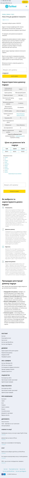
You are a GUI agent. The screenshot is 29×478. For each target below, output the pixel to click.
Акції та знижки (5, 407)
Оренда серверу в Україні (8, 369)
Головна (4, 14)
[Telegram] (5, 474)
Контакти (4, 399)
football (6, 168)
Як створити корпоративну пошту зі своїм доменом (14, 456)
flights (6, 165)
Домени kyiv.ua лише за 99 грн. (9, 438)
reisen (6, 157)
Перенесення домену (7, 352)
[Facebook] (2, 474)
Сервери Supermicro (7, 371)
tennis (6, 172)
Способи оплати (6, 411)
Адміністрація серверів (7, 382)
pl (5, 159)
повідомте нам (19, 136)
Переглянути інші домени (14, 173)
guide (6, 167)
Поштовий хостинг (6, 338)
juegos (6, 160)
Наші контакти (5, 421)
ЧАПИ (3, 401)
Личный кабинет (6, 425)
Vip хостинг (4, 340)
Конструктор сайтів (6, 378)
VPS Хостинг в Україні (7, 365)
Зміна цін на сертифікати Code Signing (11, 443)
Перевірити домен (14, 191)
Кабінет (25, 2)
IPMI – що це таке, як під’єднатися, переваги (12, 461)
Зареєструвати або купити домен (10, 350)
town (6, 162)
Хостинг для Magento (7, 344)
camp (6, 170)
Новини (3, 405)
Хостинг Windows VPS (7, 363)
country (7, 164)
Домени (8, 14)
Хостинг (4, 336)
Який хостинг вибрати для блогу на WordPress (13, 451)
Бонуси (3, 409)
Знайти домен (14, 76)
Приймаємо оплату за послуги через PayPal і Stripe (14, 433)
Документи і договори (7, 413)
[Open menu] (26, 6)
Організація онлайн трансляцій (9, 380)
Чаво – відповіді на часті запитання (10, 423)
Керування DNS (5, 354)
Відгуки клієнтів (5, 415)
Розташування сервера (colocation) (10, 367)
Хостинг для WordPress (7, 342)
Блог (3, 403)
